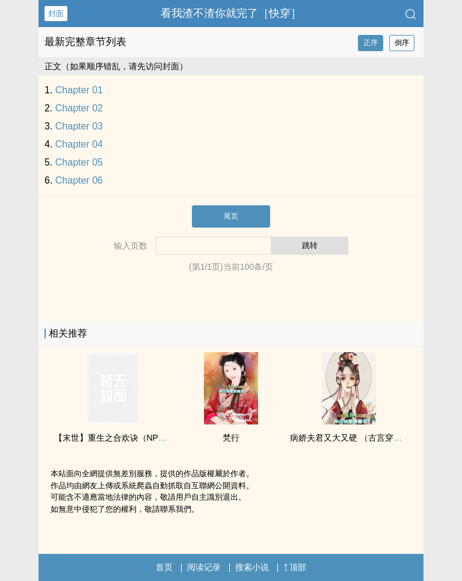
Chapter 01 (79, 90)
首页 (164, 567)
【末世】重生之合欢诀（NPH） (113, 438)
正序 (370, 43)
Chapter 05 (79, 162)
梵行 (231, 438)
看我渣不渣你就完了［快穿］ (231, 13)
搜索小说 (252, 567)
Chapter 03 (79, 126)
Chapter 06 (79, 180)
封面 (56, 13)
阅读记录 (204, 567)
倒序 (402, 43)
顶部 (294, 567)
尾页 (231, 216)
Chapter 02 (79, 108)
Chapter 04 (79, 144)
